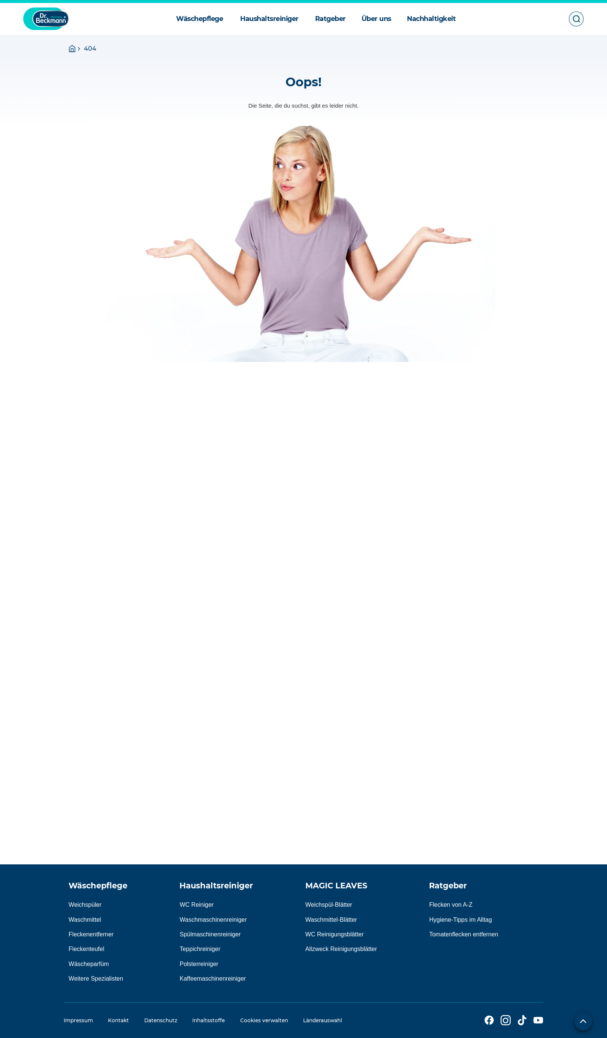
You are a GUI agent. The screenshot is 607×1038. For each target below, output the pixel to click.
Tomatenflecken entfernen (463, 934)
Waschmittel (85, 919)
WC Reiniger (196, 905)
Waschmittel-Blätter (331, 919)
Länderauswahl (322, 1020)
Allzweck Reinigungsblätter (341, 949)
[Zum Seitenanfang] (583, 1021)
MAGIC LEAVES (336, 885)
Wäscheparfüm (89, 964)
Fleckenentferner (91, 934)
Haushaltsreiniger (216, 885)
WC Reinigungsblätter (334, 934)
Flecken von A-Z (450, 905)
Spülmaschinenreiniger (210, 934)
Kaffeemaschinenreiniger (212, 978)
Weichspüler (85, 905)
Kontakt (118, 1020)
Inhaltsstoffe (208, 1020)
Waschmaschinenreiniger (213, 919)
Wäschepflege (98, 885)
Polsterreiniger (198, 964)
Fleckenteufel (86, 949)
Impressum (78, 1020)
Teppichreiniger (199, 949)
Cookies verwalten (264, 1020)
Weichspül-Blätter (328, 905)
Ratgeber (448, 885)
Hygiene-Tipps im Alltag (460, 919)
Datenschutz (160, 1020)
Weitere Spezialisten (96, 978)
